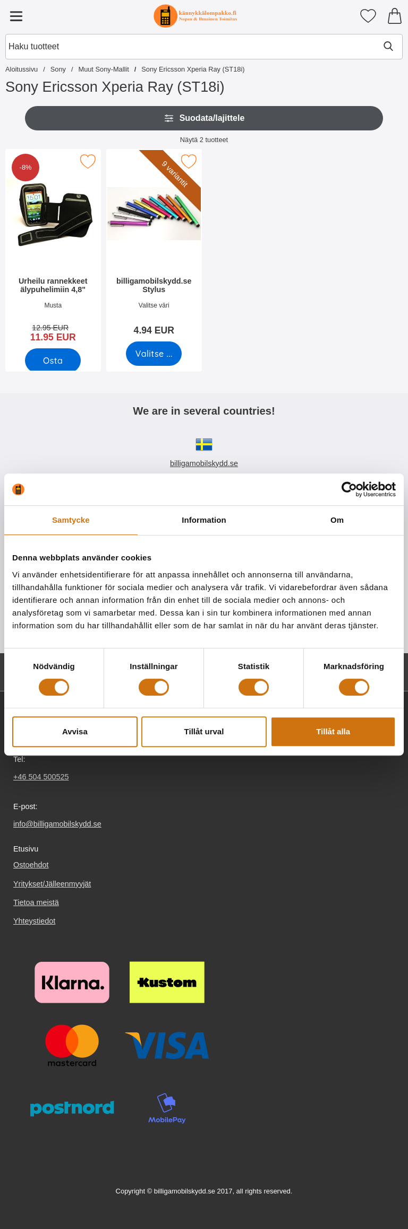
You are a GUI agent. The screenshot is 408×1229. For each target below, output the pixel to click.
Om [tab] (337, 519)
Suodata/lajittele (204, 118)
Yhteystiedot (34, 921)
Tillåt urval (204, 731)
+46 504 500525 (41, 776)
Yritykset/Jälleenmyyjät (52, 884)
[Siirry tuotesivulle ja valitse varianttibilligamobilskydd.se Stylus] (154, 353)
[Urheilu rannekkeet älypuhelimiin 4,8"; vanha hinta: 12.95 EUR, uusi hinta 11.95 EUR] (53, 249)
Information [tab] (204, 519)
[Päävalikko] (16, 16)
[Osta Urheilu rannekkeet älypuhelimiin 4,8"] (53, 360)
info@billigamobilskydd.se (57, 824)
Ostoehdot (30, 865)
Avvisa (75, 731)
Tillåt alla (333, 731)
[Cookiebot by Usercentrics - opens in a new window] (349, 489)
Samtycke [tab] (71, 519)
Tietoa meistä (36, 902)
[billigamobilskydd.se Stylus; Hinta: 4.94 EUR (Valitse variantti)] (154, 245)
